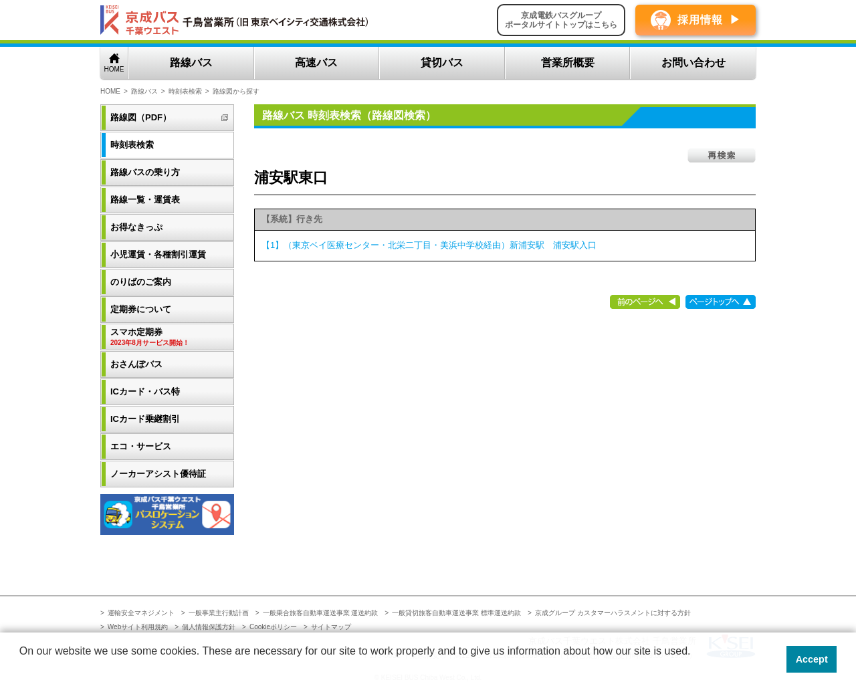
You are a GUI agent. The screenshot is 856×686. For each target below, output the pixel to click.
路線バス (191, 62)
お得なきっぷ (136, 227)
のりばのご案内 (140, 282)
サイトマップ (331, 627)
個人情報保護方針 (208, 627)
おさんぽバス (136, 364)
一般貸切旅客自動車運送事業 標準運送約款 (456, 612)
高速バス (316, 62)
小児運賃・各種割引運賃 (158, 254)
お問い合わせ (693, 62)
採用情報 (700, 19)
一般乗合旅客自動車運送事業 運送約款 (321, 612)
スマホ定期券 (168, 337)
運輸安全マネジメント (141, 612)
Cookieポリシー (273, 627)
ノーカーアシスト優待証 (158, 474)
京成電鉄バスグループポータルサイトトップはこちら (561, 20)
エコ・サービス (140, 446)
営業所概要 (568, 62)
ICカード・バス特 (145, 391)
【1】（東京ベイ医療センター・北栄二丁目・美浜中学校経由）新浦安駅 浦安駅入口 (429, 245)
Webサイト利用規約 (138, 627)
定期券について (140, 309)
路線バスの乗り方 (145, 172)
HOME (114, 69)
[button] (21, 669)
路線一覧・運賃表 (145, 200)
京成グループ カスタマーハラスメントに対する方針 (613, 612)
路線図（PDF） (140, 117)
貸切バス (442, 62)
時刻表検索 (185, 91)
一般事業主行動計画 (219, 612)
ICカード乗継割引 (145, 419)
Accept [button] (812, 659)
